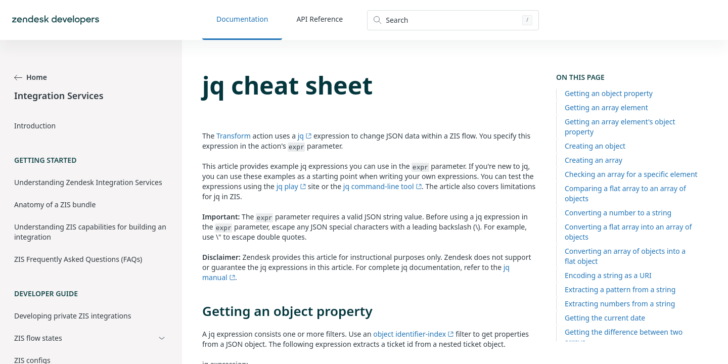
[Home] (55, 20)
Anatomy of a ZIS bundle (55, 204)
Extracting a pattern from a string (620, 289)
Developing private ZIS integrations (72, 316)
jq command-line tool (382, 186)
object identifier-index (413, 334)
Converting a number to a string (618, 212)
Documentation (242, 19)
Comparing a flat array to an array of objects (625, 193)
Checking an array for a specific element (631, 174)
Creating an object (595, 146)
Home (30, 77)
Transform (233, 136)
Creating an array (593, 160)
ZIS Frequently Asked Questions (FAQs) (78, 259)
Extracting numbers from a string (620, 303)
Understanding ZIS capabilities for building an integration (90, 232)
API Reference (319, 19)
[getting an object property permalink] (197, 311)
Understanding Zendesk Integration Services (88, 182)
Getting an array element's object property (620, 126)
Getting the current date (605, 318)
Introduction (35, 125)
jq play (291, 186)
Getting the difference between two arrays (623, 337)
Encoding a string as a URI (608, 275)
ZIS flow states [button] (38, 338)
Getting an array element (606, 107)
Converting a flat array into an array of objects (628, 232)
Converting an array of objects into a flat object (625, 256)
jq (305, 136)
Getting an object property (609, 93)
